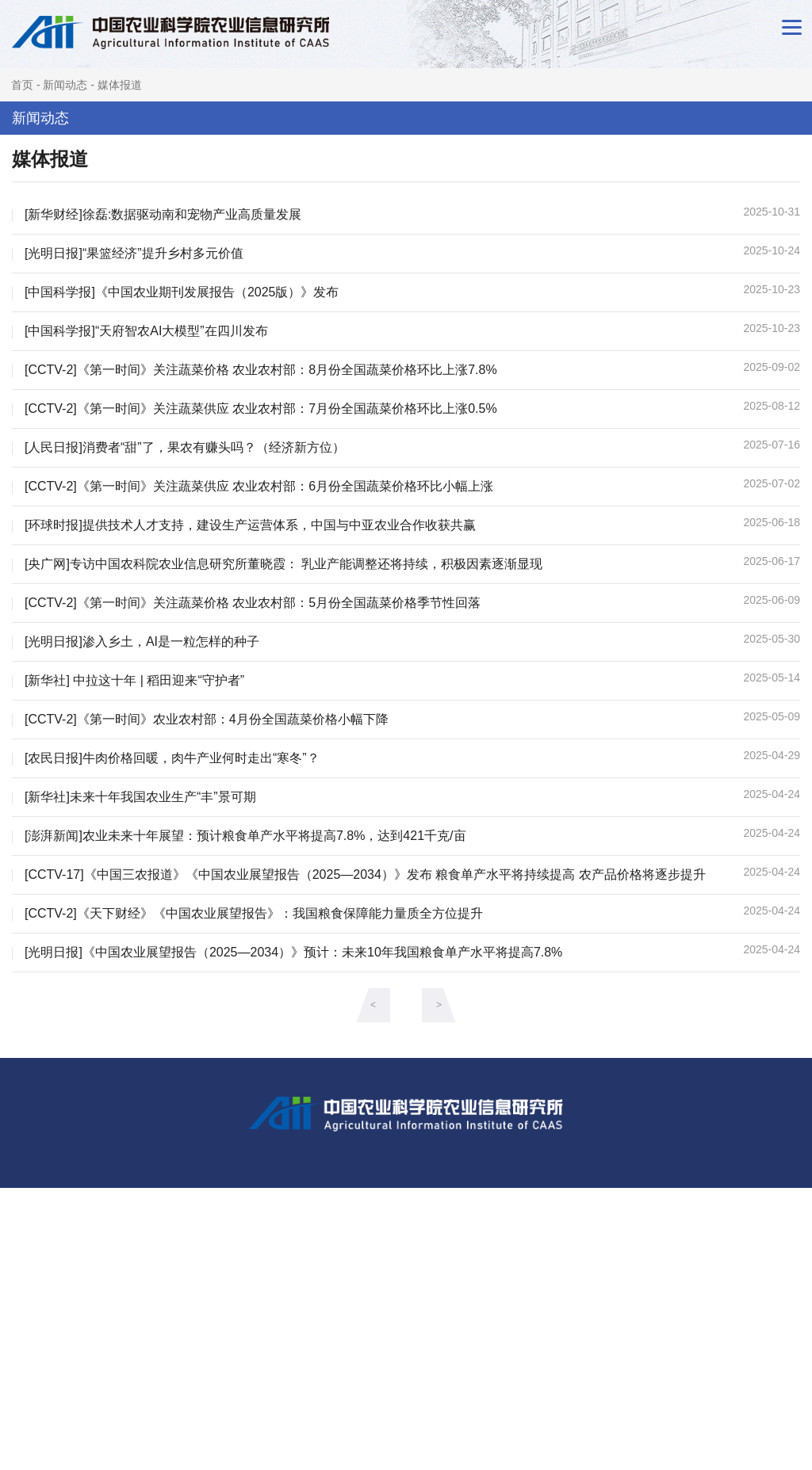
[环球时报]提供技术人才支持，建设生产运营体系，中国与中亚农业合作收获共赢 (250, 525)
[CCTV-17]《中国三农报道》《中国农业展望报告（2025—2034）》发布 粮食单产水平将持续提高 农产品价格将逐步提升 (365, 874)
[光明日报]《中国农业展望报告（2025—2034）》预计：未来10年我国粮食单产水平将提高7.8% (293, 952)
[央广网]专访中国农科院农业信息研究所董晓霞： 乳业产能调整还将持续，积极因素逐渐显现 (283, 564)
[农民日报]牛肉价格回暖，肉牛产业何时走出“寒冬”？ (172, 758)
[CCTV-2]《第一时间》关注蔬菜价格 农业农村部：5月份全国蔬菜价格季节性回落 (253, 602)
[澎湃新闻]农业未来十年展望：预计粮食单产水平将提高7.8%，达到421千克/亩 (245, 835)
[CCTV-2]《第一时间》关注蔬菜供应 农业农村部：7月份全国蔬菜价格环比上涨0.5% (261, 408)
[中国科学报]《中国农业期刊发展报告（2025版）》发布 (182, 292)
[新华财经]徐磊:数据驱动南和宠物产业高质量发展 (163, 214)
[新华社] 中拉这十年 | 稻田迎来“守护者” (134, 680)
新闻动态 (65, 84)
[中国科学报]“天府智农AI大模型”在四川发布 (146, 331)
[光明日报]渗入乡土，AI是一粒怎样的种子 (142, 641)
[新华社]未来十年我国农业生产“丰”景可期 (140, 797)
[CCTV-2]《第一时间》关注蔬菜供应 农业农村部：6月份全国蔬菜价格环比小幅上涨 (259, 486)
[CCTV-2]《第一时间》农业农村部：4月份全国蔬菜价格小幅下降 (207, 719)
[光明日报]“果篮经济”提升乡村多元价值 (134, 253)
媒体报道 (120, 84)
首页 (22, 84)
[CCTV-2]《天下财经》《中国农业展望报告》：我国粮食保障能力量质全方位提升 (254, 913)
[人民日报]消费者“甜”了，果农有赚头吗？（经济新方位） (185, 447)
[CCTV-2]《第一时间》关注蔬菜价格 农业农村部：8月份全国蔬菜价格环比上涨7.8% (261, 369)
